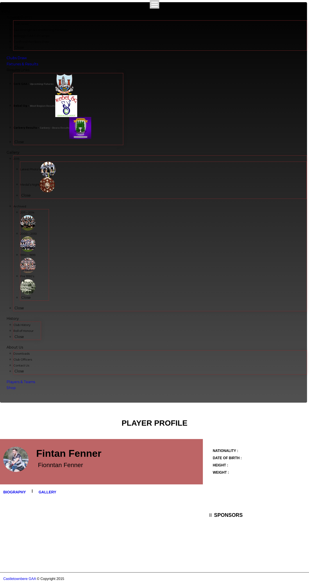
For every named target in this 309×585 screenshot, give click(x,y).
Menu (5, 11)
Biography (14, 492)
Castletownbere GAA (19, 579)
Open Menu (154, 4)
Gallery (47, 492)
